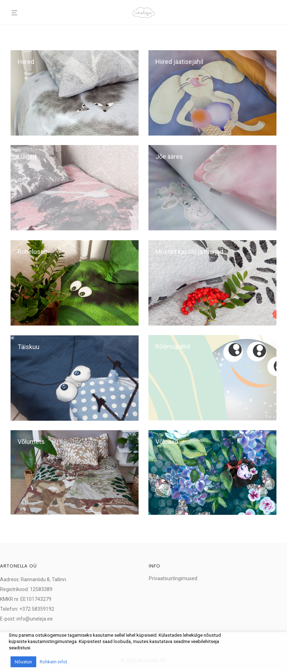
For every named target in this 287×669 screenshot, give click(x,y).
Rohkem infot (53, 661)
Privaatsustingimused (173, 578)
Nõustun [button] (23, 661)
